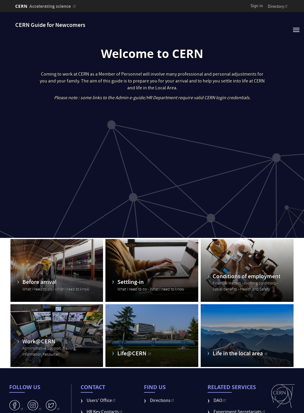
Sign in (257, 5)
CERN (46, 6)
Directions (162, 390)
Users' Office (102, 390)
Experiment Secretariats (240, 402)
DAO (220, 390)
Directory (278, 6)
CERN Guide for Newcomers (50, 25)
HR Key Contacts (105, 402)
